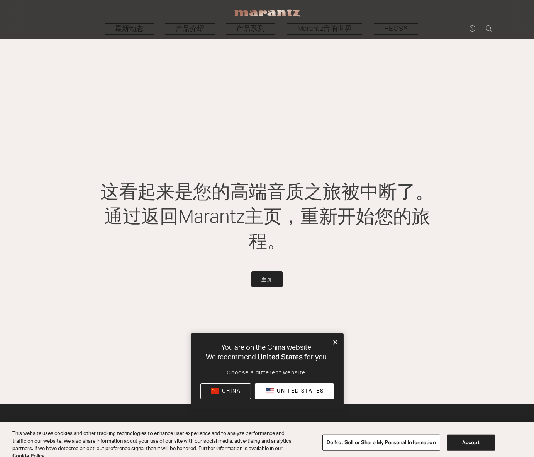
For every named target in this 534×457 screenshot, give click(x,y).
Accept (471, 448)
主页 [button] (267, 280)
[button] (183, 29)
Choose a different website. (267, 373)
